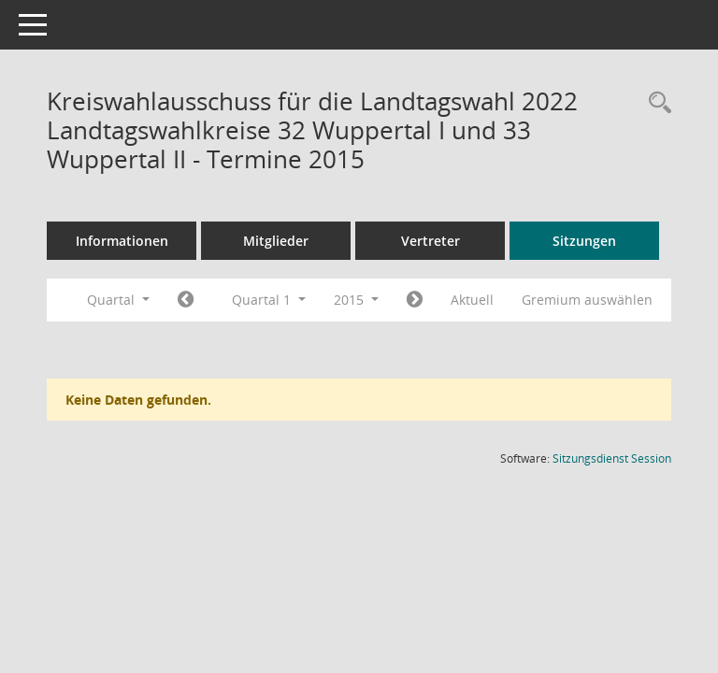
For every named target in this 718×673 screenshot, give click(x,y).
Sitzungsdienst (612, 458)
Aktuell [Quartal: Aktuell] (472, 299)
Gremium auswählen (587, 299)
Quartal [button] (118, 299)
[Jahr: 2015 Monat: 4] (415, 300)
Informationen (122, 241)
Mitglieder (276, 241)
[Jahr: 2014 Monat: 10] (186, 300)
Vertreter (430, 241)
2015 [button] (356, 299)
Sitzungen (584, 241)
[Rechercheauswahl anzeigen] (655, 103)
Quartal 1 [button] (269, 299)
